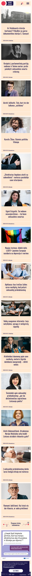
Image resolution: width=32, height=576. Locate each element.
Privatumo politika (8, 567)
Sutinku (16, 570)
